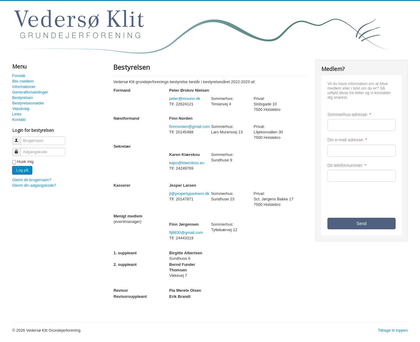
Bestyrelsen (22, 97)
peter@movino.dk (184, 98)
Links (16, 114)
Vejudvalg (20, 108)
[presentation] (373, 200)
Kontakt (19, 119)
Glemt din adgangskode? (34, 185)
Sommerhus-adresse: (349, 114)
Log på (22, 170)
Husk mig (25, 161)
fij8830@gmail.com (186, 232)
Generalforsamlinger (30, 92)
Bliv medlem (23, 81)
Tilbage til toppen (393, 330)
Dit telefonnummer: (346, 165)
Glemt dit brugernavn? (31, 180)
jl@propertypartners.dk (189, 193)
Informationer (24, 86)
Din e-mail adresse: (347, 139)
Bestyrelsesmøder (28, 103)
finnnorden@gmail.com (189, 126)
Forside (18, 75)
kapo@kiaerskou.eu (186, 162)
